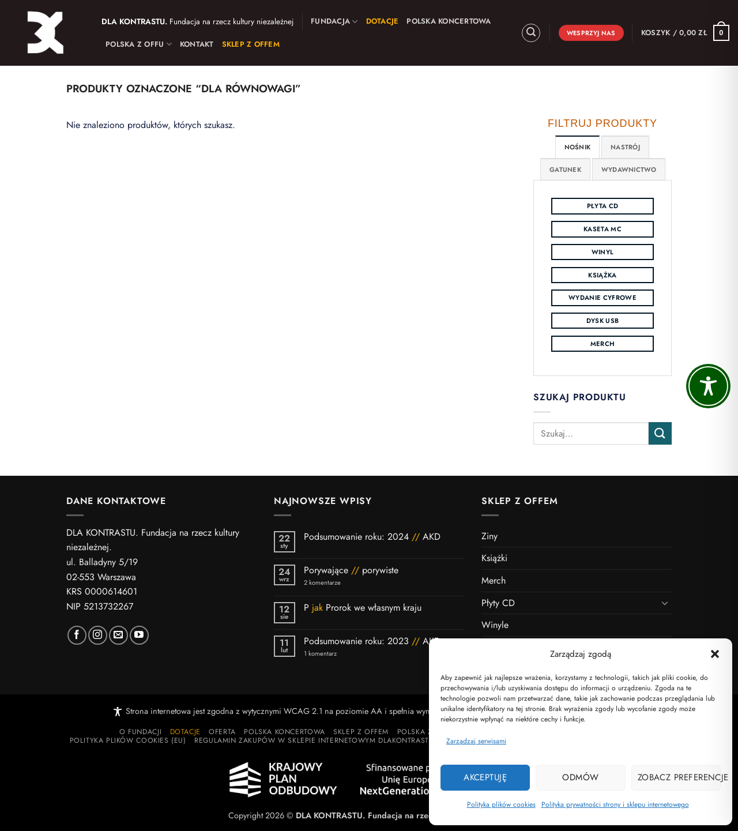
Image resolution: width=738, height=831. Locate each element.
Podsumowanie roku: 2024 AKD (372, 536)
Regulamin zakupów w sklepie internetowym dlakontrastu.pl (319, 740)
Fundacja (334, 21)
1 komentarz (341, 653)
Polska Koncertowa (448, 21)
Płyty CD (498, 603)
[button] (715, 654)
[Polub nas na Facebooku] (76, 635)
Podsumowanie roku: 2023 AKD (372, 641)
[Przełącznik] (665, 603)
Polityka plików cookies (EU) (128, 740)
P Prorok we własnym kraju (364, 607)
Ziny (489, 536)
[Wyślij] (660, 433)
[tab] (577, 147)
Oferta (222, 732)
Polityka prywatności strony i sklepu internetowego (615, 804)
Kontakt (197, 44)
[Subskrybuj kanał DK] (139, 635)
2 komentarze (337, 582)
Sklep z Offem (361, 732)
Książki (494, 558)
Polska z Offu (139, 44)
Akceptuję (485, 777)
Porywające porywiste (351, 570)
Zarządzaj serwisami (476, 741)
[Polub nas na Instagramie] (97, 635)
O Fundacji (140, 732)
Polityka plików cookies (501, 804)
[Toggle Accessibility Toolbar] (708, 386)
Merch (493, 580)
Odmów (580, 777)
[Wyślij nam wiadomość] (118, 635)
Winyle (495, 624)
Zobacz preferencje (679, 777)
